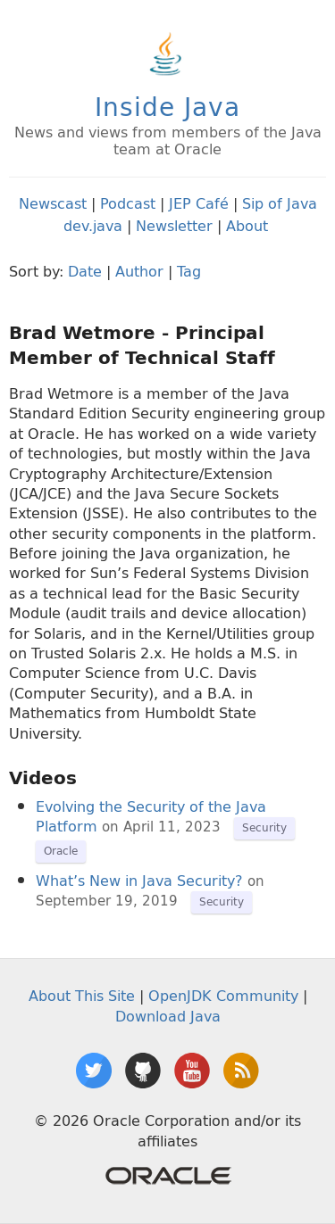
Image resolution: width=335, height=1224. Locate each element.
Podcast (127, 203)
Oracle (61, 850)
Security (264, 827)
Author (139, 271)
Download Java (168, 1016)
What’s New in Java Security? (139, 880)
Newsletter (174, 226)
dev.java (92, 226)
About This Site (82, 995)
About (247, 226)
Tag (189, 271)
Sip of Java (279, 203)
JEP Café (199, 203)
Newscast (53, 203)
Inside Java (167, 106)
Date (85, 271)
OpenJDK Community (223, 995)
